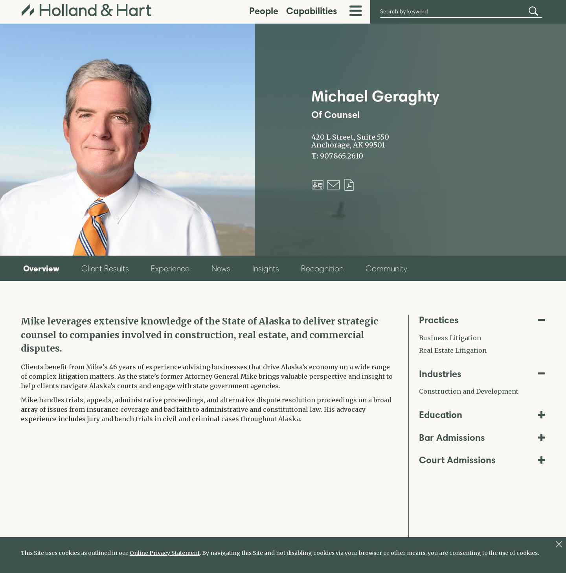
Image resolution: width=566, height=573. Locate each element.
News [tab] (220, 268)
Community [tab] (386, 268)
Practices (482, 320)
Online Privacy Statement (165, 552)
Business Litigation (450, 338)
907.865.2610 (341, 156)
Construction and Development (468, 391)
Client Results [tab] (105, 268)
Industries (482, 374)
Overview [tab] (41, 268)
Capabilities (311, 11)
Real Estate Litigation (453, 350)
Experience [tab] (170, 268)
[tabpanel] (209, 369)
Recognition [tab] (322, 268)
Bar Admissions (482, 437)
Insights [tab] (265, 268)
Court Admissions (482, 460)
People (263, 11)
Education (482, 414)
